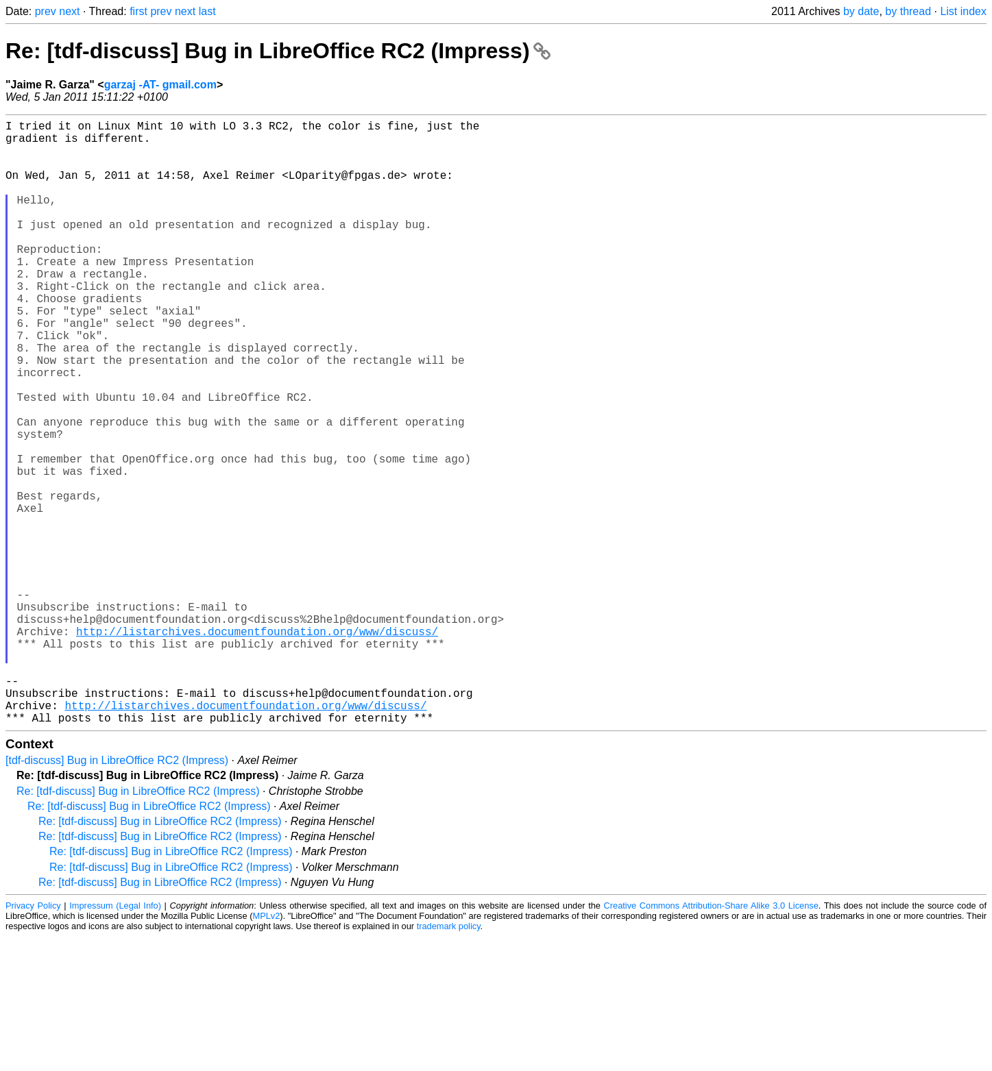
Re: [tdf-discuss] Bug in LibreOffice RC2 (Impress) (278, 50)
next (69, 11)
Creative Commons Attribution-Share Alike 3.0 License (711, 1040)
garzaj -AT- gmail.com (160, 84)
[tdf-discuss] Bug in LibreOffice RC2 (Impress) (116, 894)
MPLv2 (266, 1050)
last (207, 11)
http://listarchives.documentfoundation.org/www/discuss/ (257, 746)
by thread (908, 11)
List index (963, 11)
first (138, 11)
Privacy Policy (33, 1040)
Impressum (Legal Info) (115, 1040)
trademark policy (449, 1060)
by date (861, 11)
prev (45, 11)
